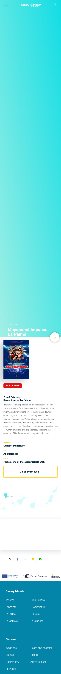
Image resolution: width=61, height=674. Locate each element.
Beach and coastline (41, 648)
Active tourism (38, 662)
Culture (34, 655)
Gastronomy (12, 662)
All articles (11, 669)
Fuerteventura (37, 607)
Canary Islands (15, 592)
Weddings (11, 648)
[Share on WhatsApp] (40, 559)
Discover (11, 639)
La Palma (11, 614)
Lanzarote (11, 607)
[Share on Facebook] (17, 559)
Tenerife (10, 600)
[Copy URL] (25, 559)
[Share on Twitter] (10, 559)
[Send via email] (33, 559)
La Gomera (12, 621)
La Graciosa (36, 621)
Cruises (10, 655)
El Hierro (35, 614)
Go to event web (31, 472)
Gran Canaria (37, 600)
